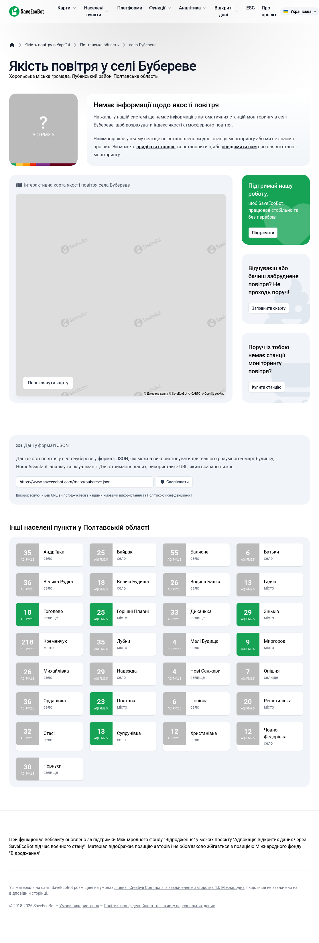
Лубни (134, 641)
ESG (250, 8)
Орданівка (61, 700)
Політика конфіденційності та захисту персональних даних (159, 906)
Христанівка (207, 733)
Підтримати (263, 233)
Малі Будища (207, 641)
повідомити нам (239, 146)
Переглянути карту (48, 383)
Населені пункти (97, 11)
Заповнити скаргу (269, 308)
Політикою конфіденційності (170, 495)
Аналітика (193, 8)
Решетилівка (281, 700)
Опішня (281, 671)
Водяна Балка (207, 581)
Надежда (134, 671)
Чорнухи (61, 766)
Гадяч (281, 581)
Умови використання (79, 906)
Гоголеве (61, 611)
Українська (299, 11)
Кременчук (61, 641)
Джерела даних (157, 393)
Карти (67, 8)
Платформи (129, 8)
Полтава (134, 700)
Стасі (61, 733)
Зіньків (281, 611)
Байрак (134, 552)
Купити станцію (267, 387)
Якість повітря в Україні (47, 45)
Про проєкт (269, 11)
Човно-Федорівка (281, 733)
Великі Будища (134, 581)
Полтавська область (99, 45)
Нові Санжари (207, 671)
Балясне (207, 552)
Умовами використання (122, 495)
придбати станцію (155, 146)
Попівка (207, 700)
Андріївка (61, 552)
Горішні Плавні (134, 611)
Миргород (281, 641)
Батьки (281, 552)
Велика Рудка (61, 581)
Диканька (207, 611)
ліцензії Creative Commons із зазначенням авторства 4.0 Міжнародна (179, 887)
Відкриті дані (226, 11)
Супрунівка (134, 733)
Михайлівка (61, 671)
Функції (160, 8)
